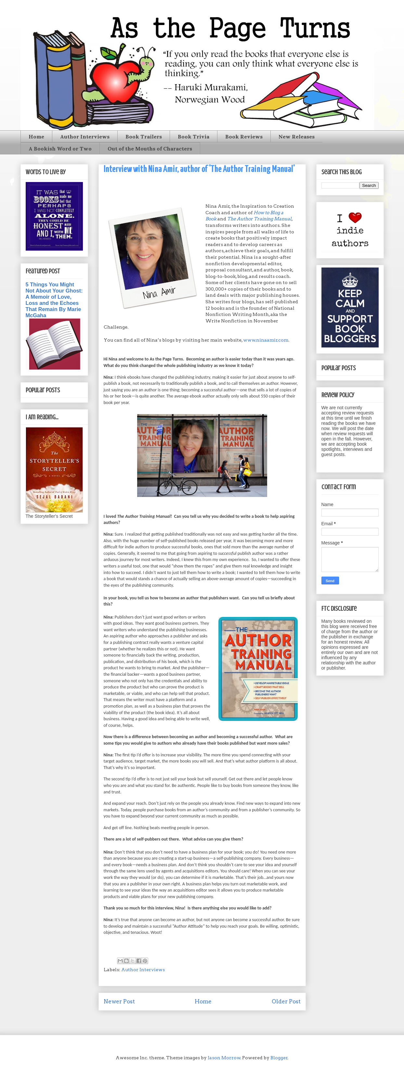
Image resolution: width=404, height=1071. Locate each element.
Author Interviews (85, 136)
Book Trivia (193, 136)
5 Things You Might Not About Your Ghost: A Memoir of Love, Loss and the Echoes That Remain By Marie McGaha (54, 299)
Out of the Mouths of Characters (150, 148)
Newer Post (119, 1001)
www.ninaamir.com (265, 340)
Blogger (279, 1057)
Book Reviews (244, 136)
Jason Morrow (224, 1057)
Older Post (286, 1001)
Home (36, 136)
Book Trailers (143, 136)
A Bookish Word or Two (60, 148)
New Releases (297, 136)
